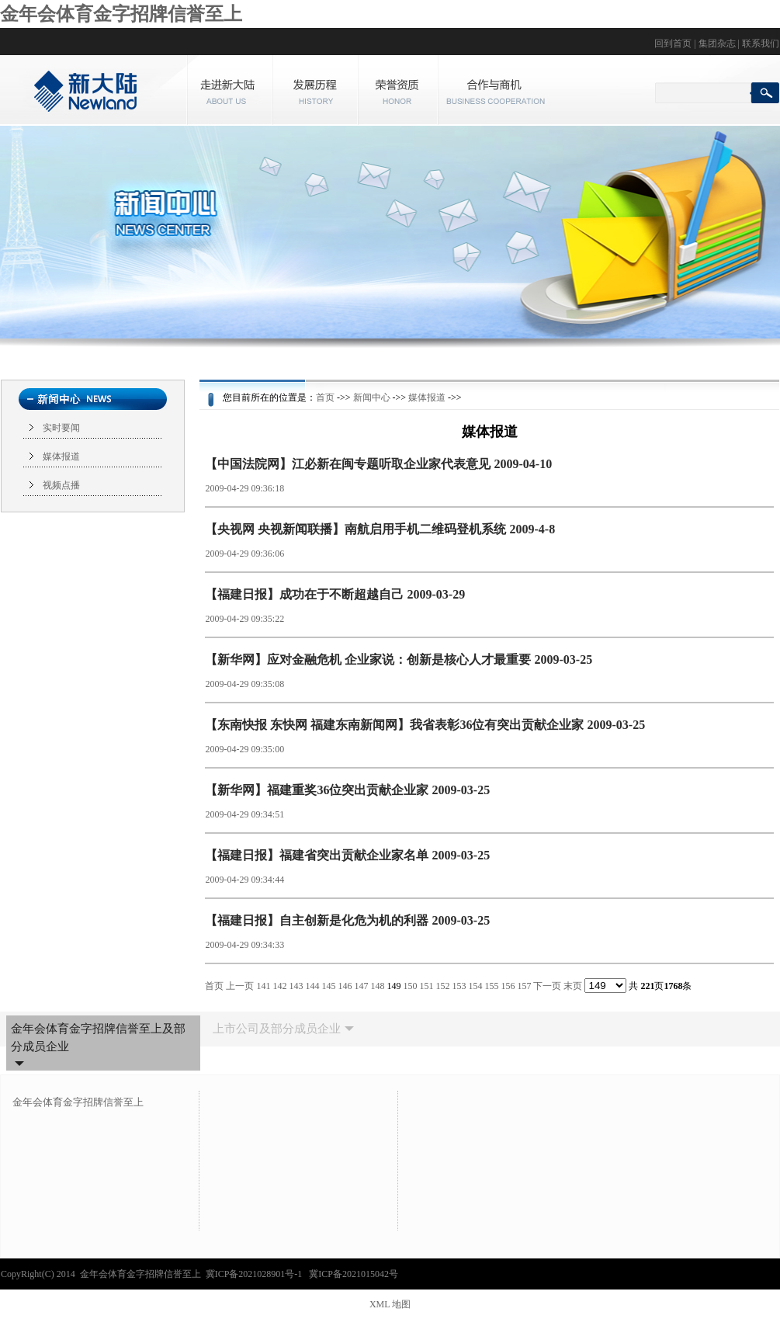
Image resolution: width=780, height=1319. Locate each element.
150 (410, 986)
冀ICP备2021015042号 (353, 1274)
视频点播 (61, 485)
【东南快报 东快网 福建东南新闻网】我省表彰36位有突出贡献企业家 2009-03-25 (425, 724)
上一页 (240, 986)
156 (508, 986)
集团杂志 (717, 43)
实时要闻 (61, 427)
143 (296, 986)
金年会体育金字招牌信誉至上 (121, 14)
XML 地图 (390, 1304)
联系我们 (760, 43)
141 (263, 986)
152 (442, 986)
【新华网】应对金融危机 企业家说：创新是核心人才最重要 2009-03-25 (398, 659)
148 (377, 986)
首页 (325, 397)
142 (279, 986)
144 (312, 986)
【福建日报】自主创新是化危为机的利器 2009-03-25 (347, 920)
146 (345, 986)
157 (524, 986)
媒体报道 (61, 456)
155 (491, 986)
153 (459, 986)
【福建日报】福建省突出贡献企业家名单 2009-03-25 (347, 855)
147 (361, 986)
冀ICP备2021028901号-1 (255, 1274)
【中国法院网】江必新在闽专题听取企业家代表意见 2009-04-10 (378, 463)
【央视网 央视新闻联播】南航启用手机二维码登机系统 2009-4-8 (380, 529)
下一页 (547, 986)
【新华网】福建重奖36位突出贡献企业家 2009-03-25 (347, 790)
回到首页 (673, 43)
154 (475, 986)
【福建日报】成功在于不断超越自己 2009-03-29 (335, 594)
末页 (572, 986)
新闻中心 (371, 397)
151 (426, 986)
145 (328, 986)
